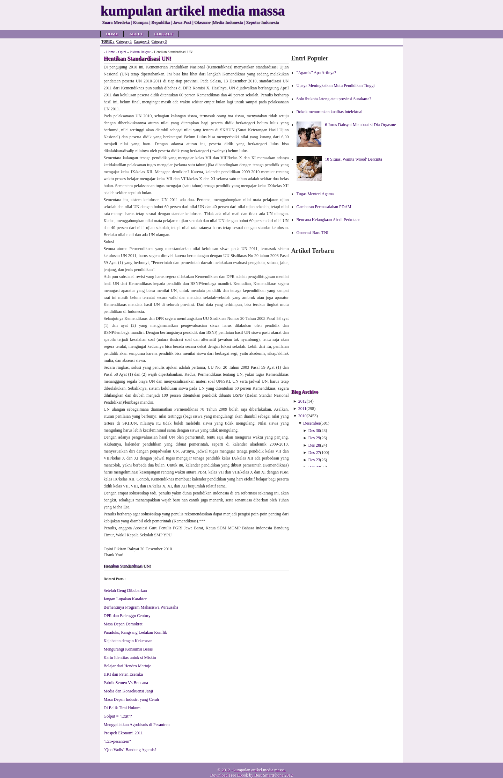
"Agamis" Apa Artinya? (316, 72)
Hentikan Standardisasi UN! (127, 566)
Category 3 (159, 41)
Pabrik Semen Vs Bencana (126, 682)
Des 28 (314, 445)
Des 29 (314, 437)
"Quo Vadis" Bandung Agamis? (130, 749)
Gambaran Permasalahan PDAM (324, 206)
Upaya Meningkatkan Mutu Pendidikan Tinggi (336, 85)
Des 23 (314, 459)
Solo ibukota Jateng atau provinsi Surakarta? (334, 98)
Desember (311, 423)
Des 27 (314, 452)
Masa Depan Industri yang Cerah (131, 699)
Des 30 (314, 430)
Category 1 (124, 41)
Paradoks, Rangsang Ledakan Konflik (135, 632)
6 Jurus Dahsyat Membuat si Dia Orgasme (360, 124)
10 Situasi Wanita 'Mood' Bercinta (353, 159)
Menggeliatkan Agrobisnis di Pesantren (137, 724)
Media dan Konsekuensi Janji (128, 691)
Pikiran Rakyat (140, 52)
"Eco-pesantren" (117, 741)
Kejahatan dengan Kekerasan (128, 640)
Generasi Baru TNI (313, 232)
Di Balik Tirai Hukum (122, 707)
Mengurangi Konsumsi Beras (128, 649)
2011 (302, 408)
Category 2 (141, 41)
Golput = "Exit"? (118, 716)
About (136, 34)
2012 (302, 401)
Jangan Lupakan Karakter (125, 598)
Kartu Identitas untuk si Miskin (130, 657)
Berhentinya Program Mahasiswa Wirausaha (141, 607)
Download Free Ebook (229, 775)
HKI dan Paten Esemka (123, 674)
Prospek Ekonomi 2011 (123, 733)
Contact (163, 34)
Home (112, 34)
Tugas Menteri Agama (315, 193)
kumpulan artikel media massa (258, 770)
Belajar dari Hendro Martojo (128, 665)
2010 (302, 415)
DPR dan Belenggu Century (127, 615)
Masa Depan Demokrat (123, 624)
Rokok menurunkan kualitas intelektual (330, 111)
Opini (122, 52)
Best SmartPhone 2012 (273, 775)
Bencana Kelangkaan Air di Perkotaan (328, 219)
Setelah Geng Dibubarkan (125, 590)
